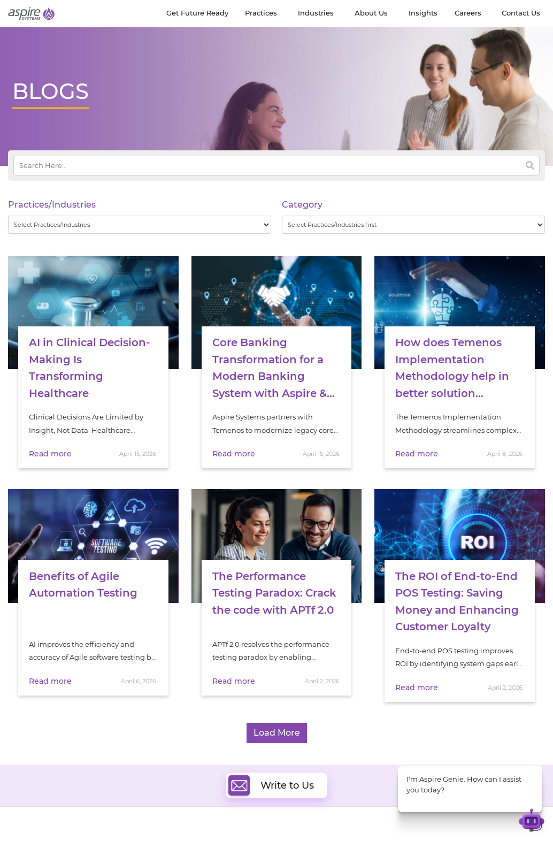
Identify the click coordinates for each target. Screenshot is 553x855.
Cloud (293, 842)
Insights (91, 845)
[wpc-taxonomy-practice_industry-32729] (139, 225)
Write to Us (271, 774)
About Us (24, 845)
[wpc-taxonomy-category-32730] (413, 225)
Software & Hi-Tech (455, 843)
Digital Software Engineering (195, 842)
